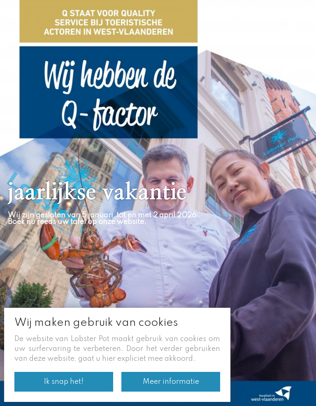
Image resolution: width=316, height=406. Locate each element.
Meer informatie (171, 381)
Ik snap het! (64, 381)
